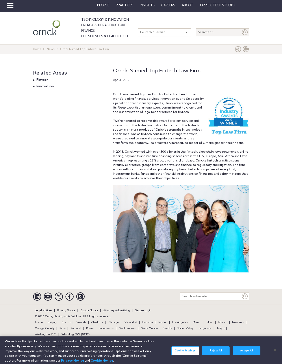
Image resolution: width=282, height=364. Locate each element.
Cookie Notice (89, 310)
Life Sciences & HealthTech (104, 36)
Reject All (216, 352)
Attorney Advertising (116, 310)
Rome (90, 328)
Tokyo (220, 328)
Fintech (42, 80)
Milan (210, 322)
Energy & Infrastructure (103, 25)
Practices (124, 6)
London (162, 322)
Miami (196, 322)
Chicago (113, 322)
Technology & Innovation (105, 20)
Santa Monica (149, 328)
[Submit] (245, 32)
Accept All (246, 352)
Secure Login (143, 310)
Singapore (205, 328)
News (51, 49)
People (103, 6)
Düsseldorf (130, 322)
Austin (39, 322)
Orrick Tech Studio (217, 6)
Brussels (81, 322)
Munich (222, 322)
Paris (62, 328)
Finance (88, 31)
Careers (168, 6)
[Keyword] (245, 296)
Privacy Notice (66, 310)
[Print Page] (246, 50)
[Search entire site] (210, 296)
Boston (66, 322)
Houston (147, 322)
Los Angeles (180, 322)
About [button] (187, 6)
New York (238, 322)
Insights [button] (147, 6)
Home (37, 49)
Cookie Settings (185, 352)
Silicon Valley (185, 328)
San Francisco (127, 328)
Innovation (45, 86)
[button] (238, 50)
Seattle (167, 328)
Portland (75, 328)
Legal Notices (43, 310)
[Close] (275, 351)
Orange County (44, 328)
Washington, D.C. (45, 334)
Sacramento (106, 328)
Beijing (52, 322)
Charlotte (97, 322)
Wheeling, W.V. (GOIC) (75, 334)
